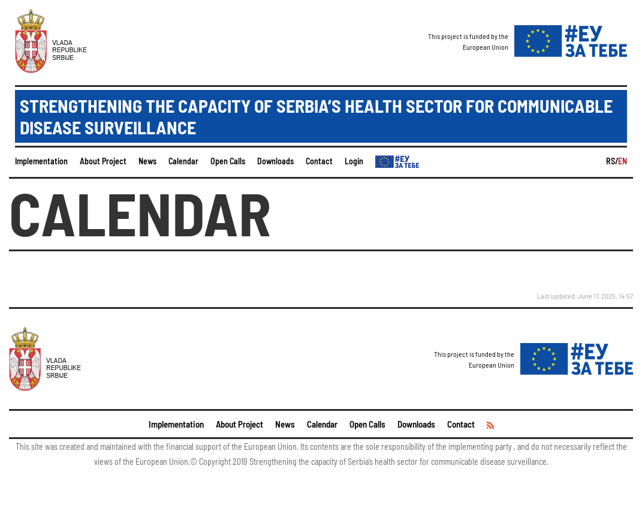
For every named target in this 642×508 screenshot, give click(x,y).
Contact (319, 161)
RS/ (612, 161)
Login (354, 161)
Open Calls (227, 161)
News (147, 161)
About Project (103, 161)
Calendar (183, 161)
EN (622, 161)
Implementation (41, 161)
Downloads (275, 161)
